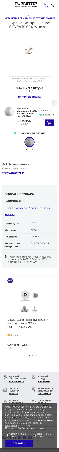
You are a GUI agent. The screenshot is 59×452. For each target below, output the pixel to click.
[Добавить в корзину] (49, 122)
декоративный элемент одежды (32, 208)
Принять (19, 443)
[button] (29, 355)
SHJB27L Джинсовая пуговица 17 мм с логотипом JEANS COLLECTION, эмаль (27, 323)
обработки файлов (27, 428)
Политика (11, 428)
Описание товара (29, 97)
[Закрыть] (54, 103)
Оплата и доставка (13, 173)
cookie (41, 428)
